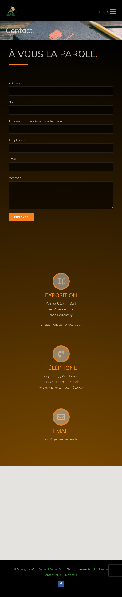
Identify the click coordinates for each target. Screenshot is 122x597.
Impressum (71, 575)
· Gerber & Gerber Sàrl (49, 569)
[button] (107, 12)
